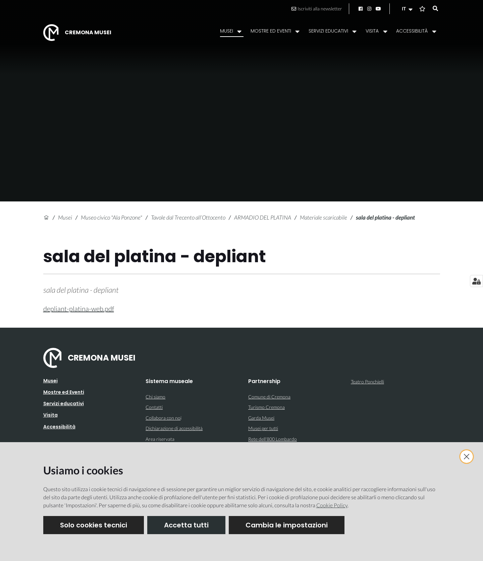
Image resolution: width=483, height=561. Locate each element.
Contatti (154, 407)
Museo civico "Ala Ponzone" (111, 217)
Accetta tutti (186, 525)
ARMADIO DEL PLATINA (262, 217)
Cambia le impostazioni (287, 525)
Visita (50, 415)
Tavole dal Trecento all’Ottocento (188, 217)
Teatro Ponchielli (367, 381)
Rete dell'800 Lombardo (272, 439)
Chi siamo (155, 397)
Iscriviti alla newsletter (316, 8)
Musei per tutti (263, 428)
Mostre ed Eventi (63, 392)
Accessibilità (59, 426)
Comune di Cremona (269, 397)
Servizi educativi (63, 403)
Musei (65, 217)
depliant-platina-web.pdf (78, 309)
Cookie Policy (331, 505)
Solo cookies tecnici (93, 525)
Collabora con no (163, 418)
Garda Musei (261, 418)
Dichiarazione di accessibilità (174, 428)
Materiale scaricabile (323, 217)
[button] (408, 8)
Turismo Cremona (266, 407)
